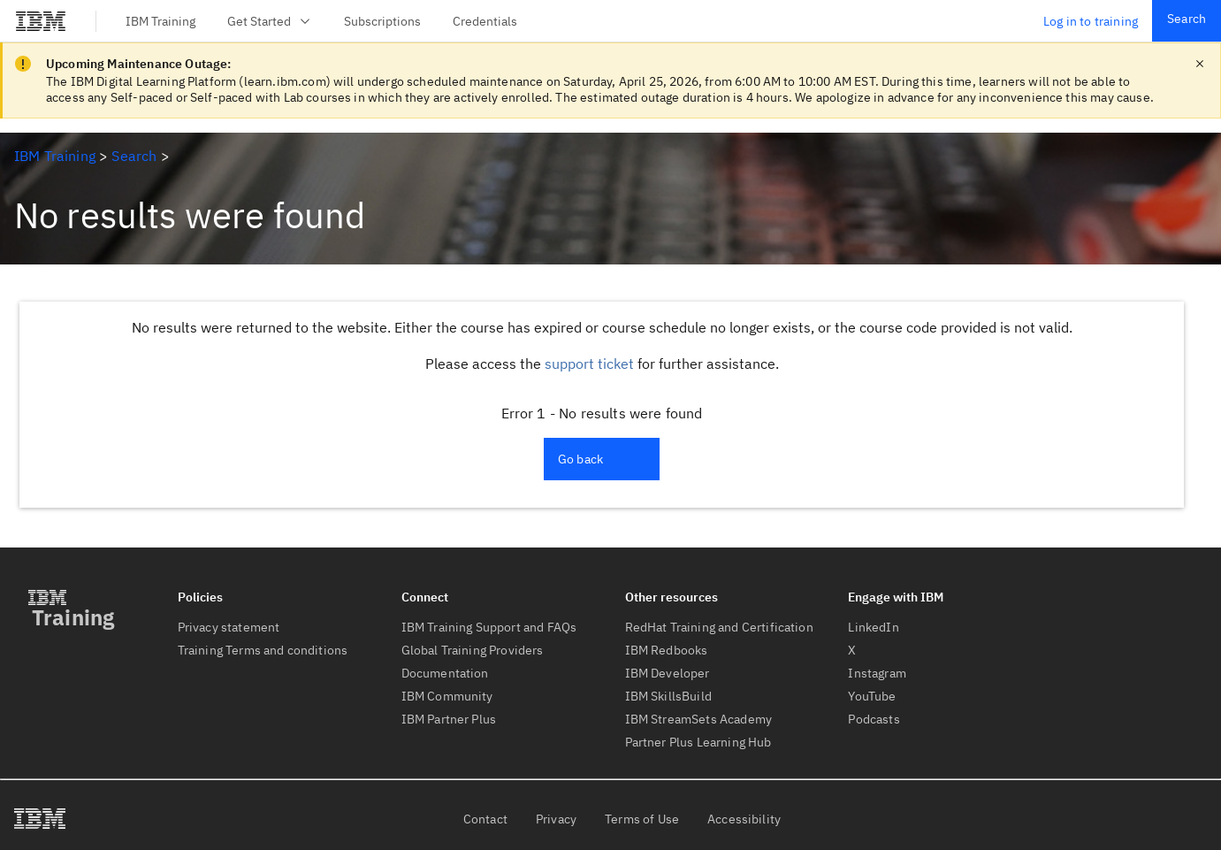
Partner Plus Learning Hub (698, 742)
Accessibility (744, 819)
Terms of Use (642, 819)
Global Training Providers (472, 650)
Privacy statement (229, 627)
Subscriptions (382, 21)
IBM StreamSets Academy (699, 719)
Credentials (485, 21)
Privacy (556, 819)
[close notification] (1200, 63)
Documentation (445, 673)
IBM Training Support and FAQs (489, 627)
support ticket (589, 363)
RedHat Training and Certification (719, 627)
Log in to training (1090, 21)
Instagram (876, 673)
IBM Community (447, 696)
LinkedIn (873, 627)
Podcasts (873, 719)
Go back (580, 459)
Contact (485, 819)
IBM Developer (667, 673)
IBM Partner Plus (449, 719)
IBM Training (160, 21)
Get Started (269, 21)
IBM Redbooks (666, 650)
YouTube (872, 696)
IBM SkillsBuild (668, 696)
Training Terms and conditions (263, 650)
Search (1186, 19)
